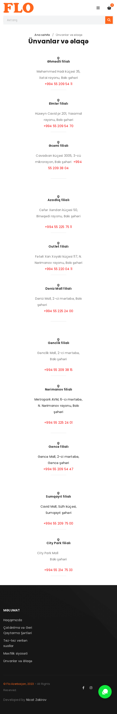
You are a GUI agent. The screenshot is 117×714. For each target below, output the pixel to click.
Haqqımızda (12, 620)
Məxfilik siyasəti (15, 653)
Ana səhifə (42, 35)
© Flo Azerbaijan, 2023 (18, 684)
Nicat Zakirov (36, 700)
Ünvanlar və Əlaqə (17, 661)
